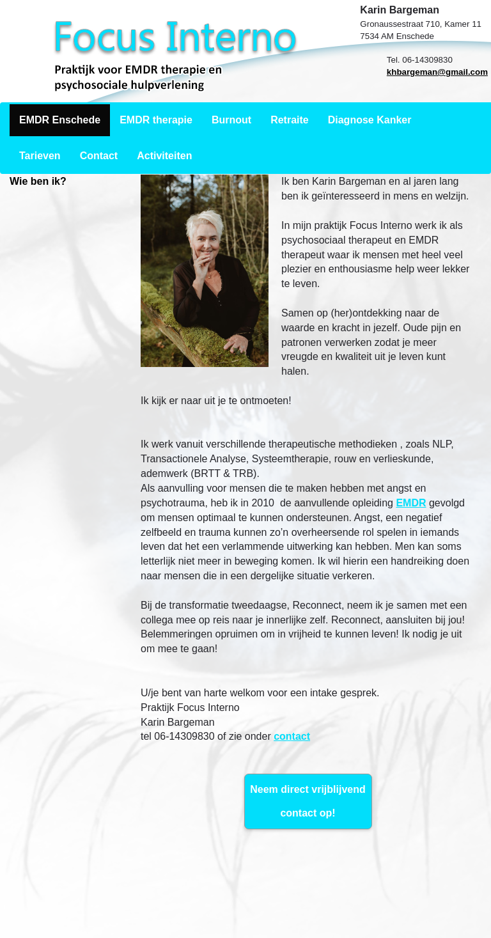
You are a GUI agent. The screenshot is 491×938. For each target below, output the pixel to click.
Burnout (231, 119)
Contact (99, 155)
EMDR (411, 502)
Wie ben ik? (38, 181)
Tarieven (40, 155)
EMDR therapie (156, 119)
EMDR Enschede (59, 119)
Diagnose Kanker (370, 119)
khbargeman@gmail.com (437, 72)
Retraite (289, 119)
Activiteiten (164, 155)
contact (292, 736)
